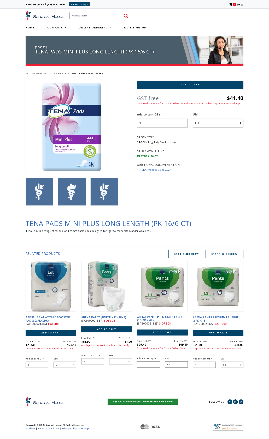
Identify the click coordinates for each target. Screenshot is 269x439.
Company (55, 27)
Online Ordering (93, 27)
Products (30, 428)
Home (30, 27)
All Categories (36, 73)
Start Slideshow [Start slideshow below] (224, 254)
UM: (195, 114)
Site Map (84, 428)
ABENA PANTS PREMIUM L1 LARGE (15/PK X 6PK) (160, 318)
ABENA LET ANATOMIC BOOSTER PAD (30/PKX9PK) (48, 318)
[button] (143, 402)
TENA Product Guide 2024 (155, 169)
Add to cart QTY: (149, 114)
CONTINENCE (58, 73)
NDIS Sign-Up (135, 27)
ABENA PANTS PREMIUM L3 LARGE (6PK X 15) (215, 318)
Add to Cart (190, 84)
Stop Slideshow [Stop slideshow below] (186, 254)
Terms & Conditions (48, 428)
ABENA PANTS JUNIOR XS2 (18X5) (103, 317)
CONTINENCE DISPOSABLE (87, 73)
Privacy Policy (69, 428)
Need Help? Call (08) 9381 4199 (47, 4)
